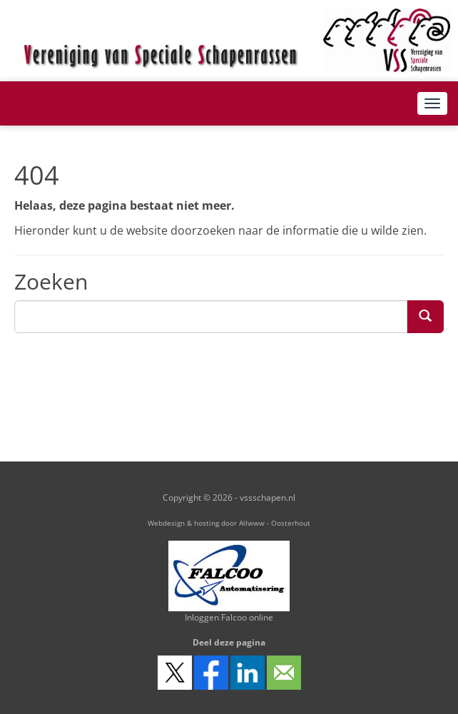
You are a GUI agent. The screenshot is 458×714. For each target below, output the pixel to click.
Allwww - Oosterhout (274, 523)
